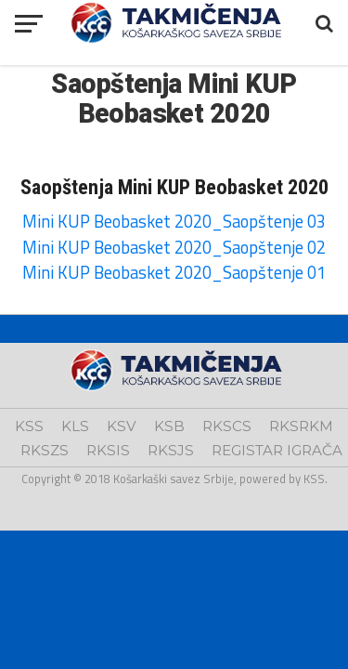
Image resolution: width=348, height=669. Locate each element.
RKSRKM (301, 426)
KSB (169, 426)
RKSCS (226, 426)
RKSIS (108, 450)
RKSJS (171, 450)
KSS (29, 426)
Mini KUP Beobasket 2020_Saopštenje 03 (174, 221)
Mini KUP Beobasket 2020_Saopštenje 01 (174, 272)
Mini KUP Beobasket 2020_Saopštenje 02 (174, 247)
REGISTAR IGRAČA (277, 450)
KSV (121, 426)
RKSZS (44, 450)
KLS (75, 426)
